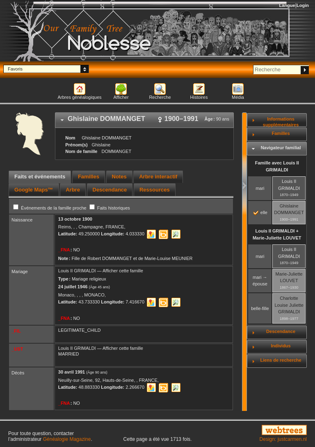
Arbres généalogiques (79, 97)
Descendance (280, 331)
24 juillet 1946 (73, 286)
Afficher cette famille (123, 270)
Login (303, 5)
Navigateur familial (281, 147)
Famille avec (277, 166)
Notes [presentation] (119, 176)
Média (238, 97)
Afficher (120, 97)
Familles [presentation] (88, 176)
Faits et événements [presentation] (39, 176)
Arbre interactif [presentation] (158, 176)
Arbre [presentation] (73, 190)
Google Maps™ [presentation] (33, 190)
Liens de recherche (280, 360)
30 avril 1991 (71, 371)
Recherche (160, 97)
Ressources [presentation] (154, 190)
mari (260, 188)
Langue (287, 5)
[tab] (144, 120)
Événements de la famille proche (50, 207)
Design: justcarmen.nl (283, 439)
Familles (281, 133)
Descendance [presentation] (110, 190)
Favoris (15, 68)
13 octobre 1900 (75, 219)
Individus (280, 345)
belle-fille (260, 308)
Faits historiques (109, 207)
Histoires (199, 97)
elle (260, 212)
